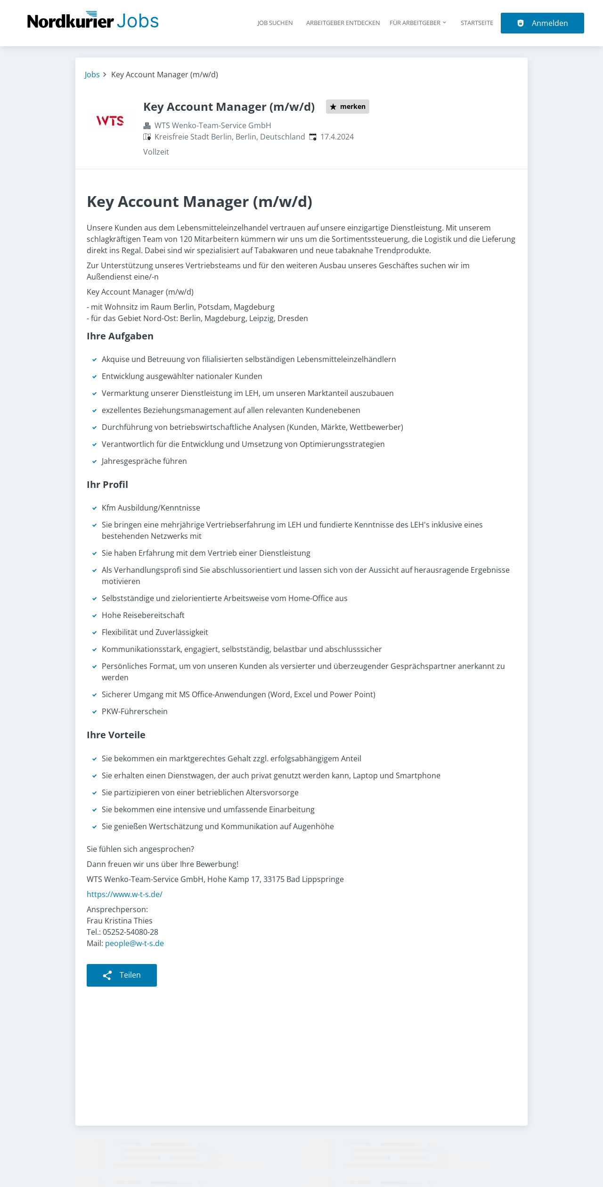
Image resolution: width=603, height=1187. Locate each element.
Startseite (477, 22)
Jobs (92, 74)
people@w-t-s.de (134, 943)
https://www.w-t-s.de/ (125, 894)
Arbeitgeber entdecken (343, 22)
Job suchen (275, 22)
